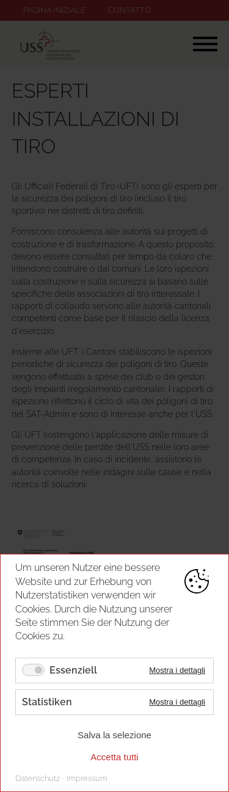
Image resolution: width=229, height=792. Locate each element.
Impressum (87, 778)
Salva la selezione (114, 735)
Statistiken (47, 702)
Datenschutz (37, 778)
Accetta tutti (114, 757)
